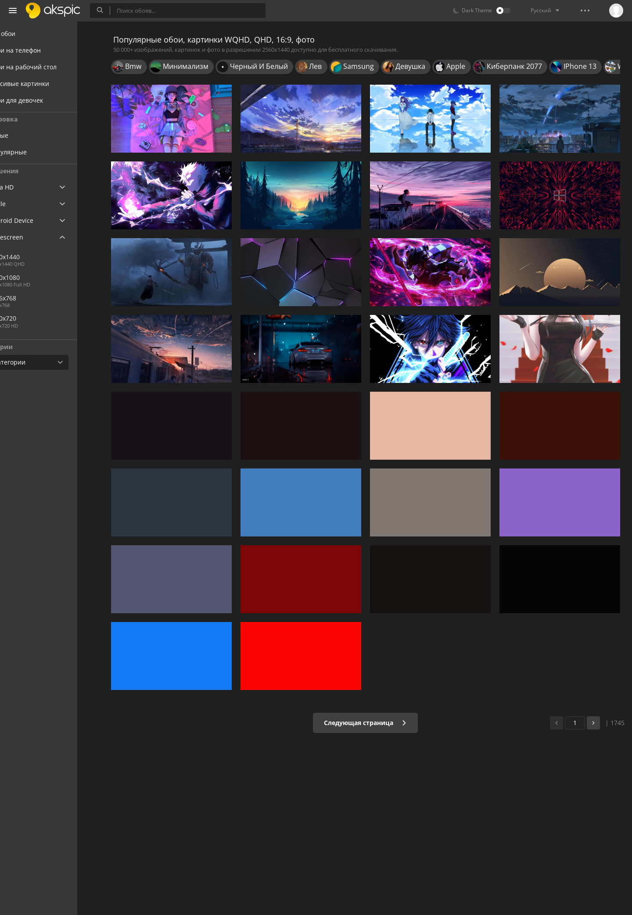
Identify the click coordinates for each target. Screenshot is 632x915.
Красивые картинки (45, 83)
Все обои (28, 33)
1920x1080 (36, 277)
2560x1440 (65, 257)
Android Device (37, 220)
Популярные (40, 152)
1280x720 (35, 318)
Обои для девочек (42, 100)
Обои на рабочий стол (49, 67)
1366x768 (35, 298)
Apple (23, 204)
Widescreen (32, 237)
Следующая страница (370, 722)
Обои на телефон (41, 50)
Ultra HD (27, 187)
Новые (31, 135)
